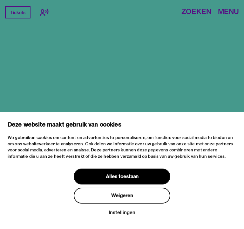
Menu (228, 12)
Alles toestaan (122, 176)
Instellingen (122, 212)
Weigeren (122, 195)
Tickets (17, 12)
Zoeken (196, 12)
